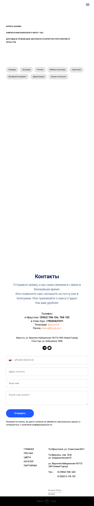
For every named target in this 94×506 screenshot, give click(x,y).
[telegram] (44, 348)
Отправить (20, 413)
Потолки (40, 70)
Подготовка (76, 70)
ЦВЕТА (27, 457)
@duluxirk (53, 324)
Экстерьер (26, 70)
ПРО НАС (28, 453)
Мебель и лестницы (57, 70)
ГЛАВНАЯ (29, 449)
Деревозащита (38, 77)
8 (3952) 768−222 (66, 471)
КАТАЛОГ (29, 461)
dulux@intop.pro (51, 328)
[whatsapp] (49, 348)
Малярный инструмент (17, 77)
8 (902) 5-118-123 (66, 476)
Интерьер (12, 70)
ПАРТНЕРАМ (30, 465)
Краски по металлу (58, 77)
